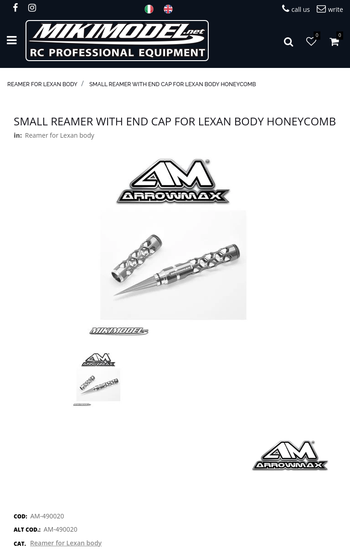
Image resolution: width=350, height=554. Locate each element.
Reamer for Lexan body (42, 84)
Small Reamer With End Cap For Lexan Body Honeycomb (172, 84)
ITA (151, 9)
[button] (288, 40)
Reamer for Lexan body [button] (66, 542)
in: (18, 135)
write (330, 9)
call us (296, 9)
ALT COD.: (27, 529)
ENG (171, 9)
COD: (20, 516)
